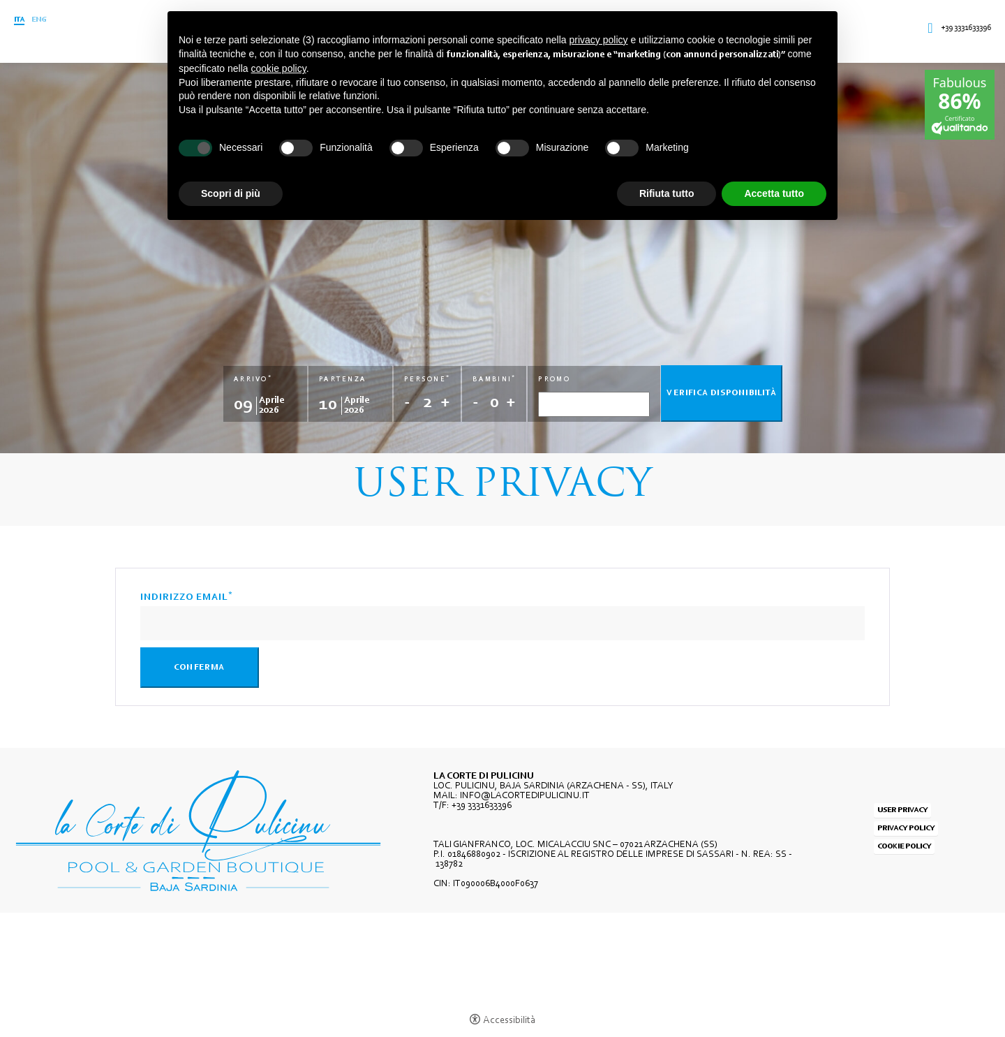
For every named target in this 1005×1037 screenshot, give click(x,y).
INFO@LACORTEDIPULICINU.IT (525, 796)
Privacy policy (906, 828)
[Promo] (594, 404)
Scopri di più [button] (230, 193)
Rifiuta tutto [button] (666, 193)
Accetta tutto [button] (774, 193)
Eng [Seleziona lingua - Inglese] (38, 20)
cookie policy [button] (278, 68)
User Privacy (902, 810)
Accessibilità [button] (509, 1020)
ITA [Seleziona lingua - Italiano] (19, 20)
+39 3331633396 (966, 28)
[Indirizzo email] (502, 623)
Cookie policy (904, 847)
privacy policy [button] (599, 39)
